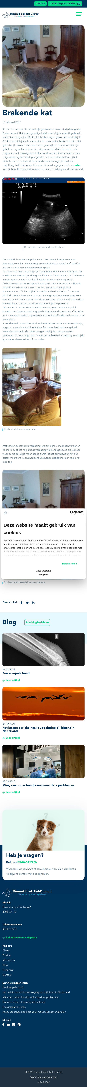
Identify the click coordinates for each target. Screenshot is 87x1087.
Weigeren (43, 574)
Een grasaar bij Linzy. (14, 1007)
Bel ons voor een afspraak (19, 938)
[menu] (79, 15)
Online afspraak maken (64, 3)
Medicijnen (8, 960)
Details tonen (69, 563)
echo (77, 165)
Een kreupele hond (13, 987)
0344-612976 (27, 862)
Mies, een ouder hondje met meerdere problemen (30, 997)
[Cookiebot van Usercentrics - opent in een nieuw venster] (70, 513)
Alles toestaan (43, 570)
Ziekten (6, 955)
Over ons (7, 970)
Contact (40, 3)
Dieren (6, 950)
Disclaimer (43, 1082)
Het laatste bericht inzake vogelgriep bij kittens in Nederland (36, 992)
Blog (5, 965)
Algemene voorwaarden (43, 1077)
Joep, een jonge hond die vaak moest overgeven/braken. (34, 1012)
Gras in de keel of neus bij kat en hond (23, 1002)
